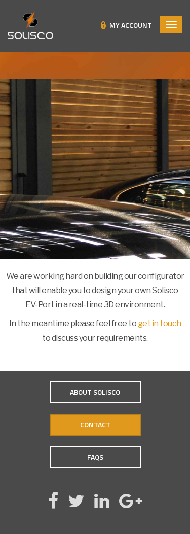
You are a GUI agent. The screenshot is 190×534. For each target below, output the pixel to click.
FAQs (95, 456)
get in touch (159, 323)
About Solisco (95, 392)
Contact (95, 424)
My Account (130, 25)
